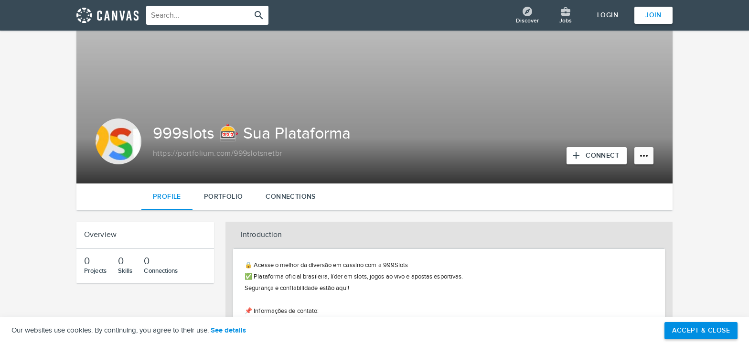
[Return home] (107, 15)
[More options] (643, 155)
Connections (290, 197)
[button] (449, 235)
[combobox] (207, 15)
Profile (167, 197)
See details (228, 330)
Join (653, 15)
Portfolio (223, 197)
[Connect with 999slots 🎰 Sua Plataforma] (597, 155)
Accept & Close (701, 330)
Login (607, 15)
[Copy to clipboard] (217, 153)
